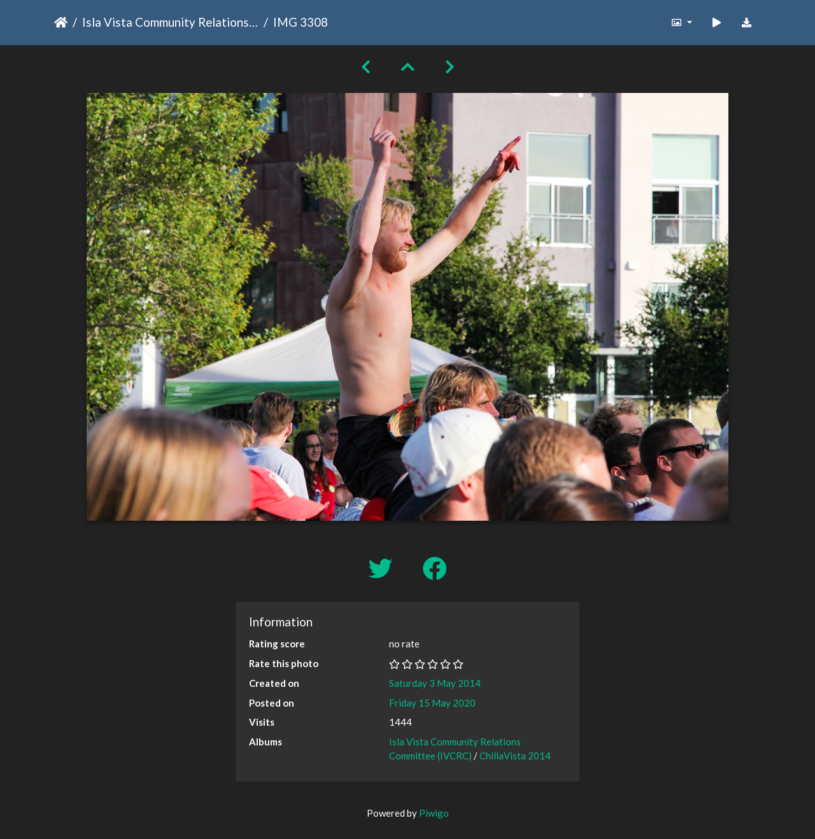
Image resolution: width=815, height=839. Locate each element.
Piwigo (434, 813)
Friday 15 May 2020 (432, 703)
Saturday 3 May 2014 (435, 683)
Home (60, 22)
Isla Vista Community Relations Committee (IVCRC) (170, 22)
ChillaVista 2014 (515, 755)
